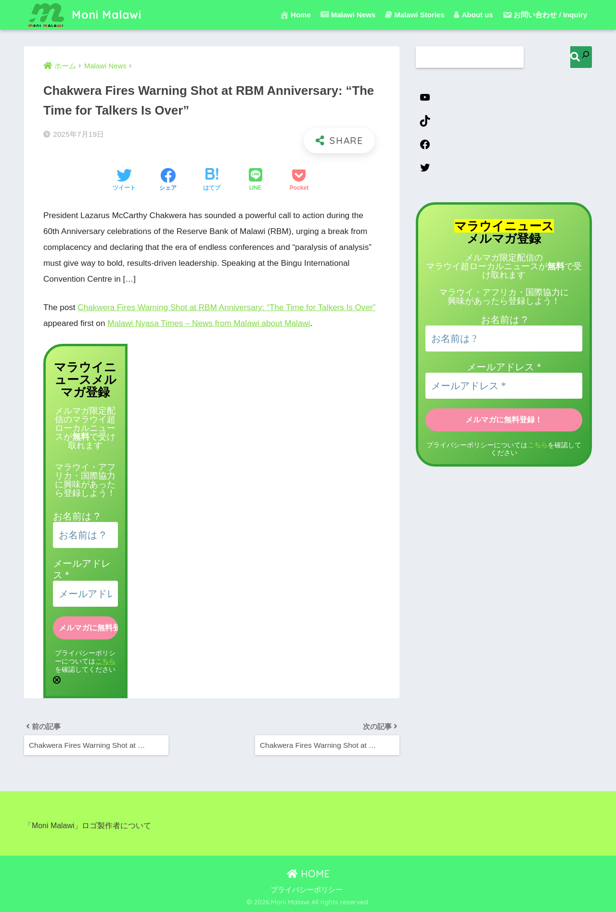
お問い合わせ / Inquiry (544, 15)
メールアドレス (503, 367)
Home (295, 15)
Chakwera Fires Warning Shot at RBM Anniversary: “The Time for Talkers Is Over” (226, 307)
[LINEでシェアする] (255, 180)
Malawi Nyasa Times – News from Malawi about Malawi (208, 323)
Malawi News (348, 15)
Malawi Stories (414, 15)
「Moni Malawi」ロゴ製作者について (87, 825)
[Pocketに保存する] (299, 181)
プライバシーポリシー (306, 890)
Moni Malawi (83, 15)
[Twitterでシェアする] (124, 181)
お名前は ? (76, 516)
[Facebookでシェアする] (168, 181)
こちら (105, 661)
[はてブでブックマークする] (211, 181)
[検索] (581, 57)
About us (473, 15)
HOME (308, 874)
